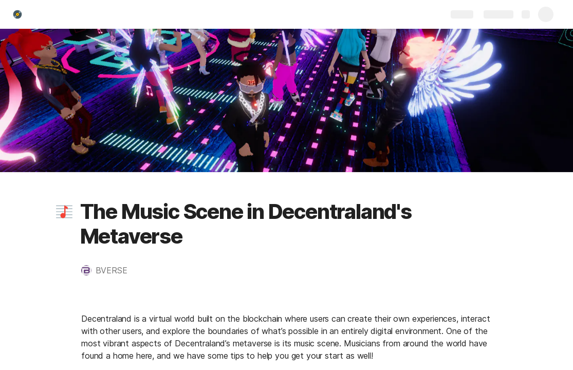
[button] (64, 212)
